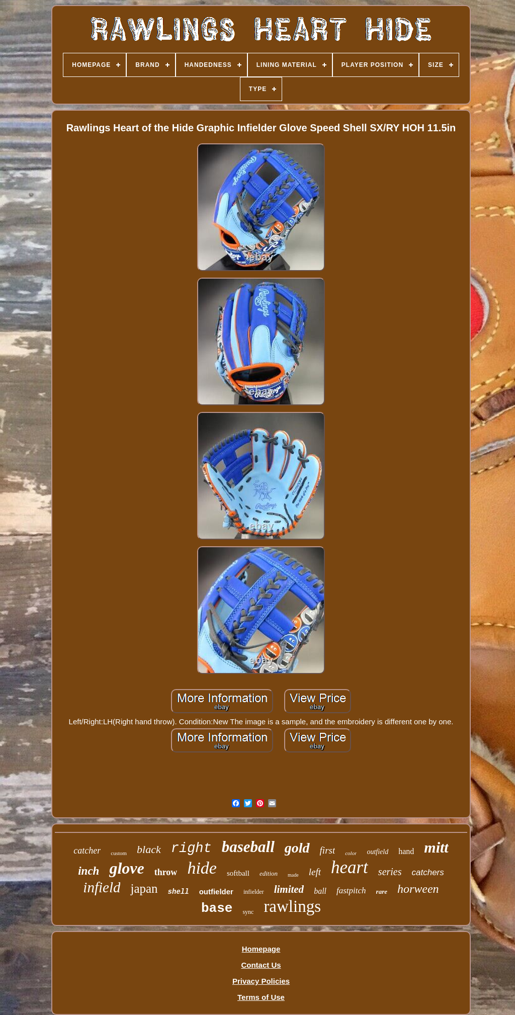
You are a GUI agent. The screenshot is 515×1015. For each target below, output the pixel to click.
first (327, 850)
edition (269, 873)
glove (126, 868)
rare (381, 891)
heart (349, 867)
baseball (248, 847)
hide (202, 868)
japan (143, 888)
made (293, 875)
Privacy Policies (261, 981)
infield (101, 887)
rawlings (292, 906)
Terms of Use (261, 997)
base (216, 908)
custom (119, 853)
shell (178, 892)
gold (297, 848)
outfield (377, 852)
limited (289, 889)
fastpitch (351, 890)
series (390, 871)
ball (320, 891)
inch (88, 871)
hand (406, 851)
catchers (428, 872)
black (149, 849)
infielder (253, 891)
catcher (87, 850)
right (191, 848)
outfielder (216, 891)
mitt (436, 847)
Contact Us (261, 965)
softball (238, 873)
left (315, 872)
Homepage (261, 949)
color (351, 853)
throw (166, 872)
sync (247, 911)
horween (418, 888)
